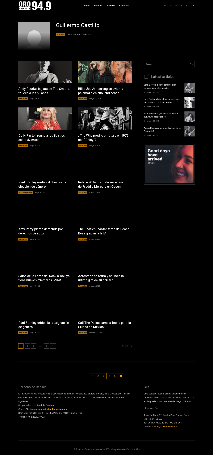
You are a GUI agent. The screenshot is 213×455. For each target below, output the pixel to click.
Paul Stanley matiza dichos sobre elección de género (42, 184)
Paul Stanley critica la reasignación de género (43, 324)
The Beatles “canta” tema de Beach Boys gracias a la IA (104, 231)
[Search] (191, 64)
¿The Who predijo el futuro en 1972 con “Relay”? (103, 137)
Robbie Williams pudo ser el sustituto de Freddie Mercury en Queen (105, 184)
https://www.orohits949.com (80, 34)
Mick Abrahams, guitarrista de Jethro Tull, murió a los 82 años (161, 115)
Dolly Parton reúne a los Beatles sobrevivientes (41, 137)
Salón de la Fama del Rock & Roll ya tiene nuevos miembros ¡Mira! (44, 278)
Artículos (23, 99)
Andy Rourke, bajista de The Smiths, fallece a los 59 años (44, 90)
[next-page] (53, 346)
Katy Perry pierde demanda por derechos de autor (40, 231)
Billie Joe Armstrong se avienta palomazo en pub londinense (101, 90)
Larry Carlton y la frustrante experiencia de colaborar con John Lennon (162, 101)
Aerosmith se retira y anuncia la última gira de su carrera (101, 278)
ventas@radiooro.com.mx (164, 426)
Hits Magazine (25, 192)
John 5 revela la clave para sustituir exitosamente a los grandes (160, 86)
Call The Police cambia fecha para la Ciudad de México (104, 324)
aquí (189, 401)
